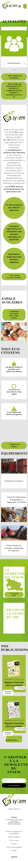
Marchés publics (14, 837)
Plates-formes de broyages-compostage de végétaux (14, 548)
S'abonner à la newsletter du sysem (14, 764)
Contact (14, 844)
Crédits (14, 850)
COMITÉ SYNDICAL (14, 63)
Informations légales (14, 847)
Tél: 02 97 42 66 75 (14, 824)
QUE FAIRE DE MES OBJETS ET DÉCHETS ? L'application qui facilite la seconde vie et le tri (14, 90)
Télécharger (21, 688)
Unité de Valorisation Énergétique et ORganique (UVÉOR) (16, 499)
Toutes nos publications (14, 739)
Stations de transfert (14, 481)
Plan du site (14, 840)
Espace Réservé (14, 809)
